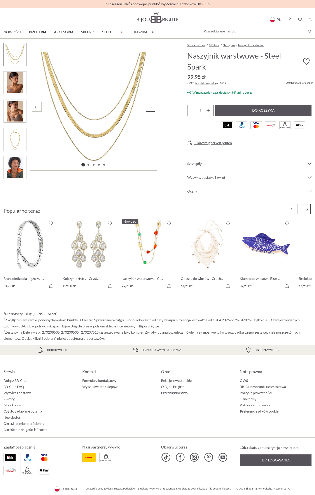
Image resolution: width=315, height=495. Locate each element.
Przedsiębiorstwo (174, 393)
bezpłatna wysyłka (205, 83)
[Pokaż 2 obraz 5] (88, 165)
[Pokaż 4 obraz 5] (99, 165)
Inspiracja (144, 32)
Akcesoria (64, 32)
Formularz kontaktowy (99, 380)
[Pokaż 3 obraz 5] (93, 165)
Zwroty (9, 399)
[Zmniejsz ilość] (192, 110)
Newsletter (12, 417)
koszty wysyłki (151, 488)
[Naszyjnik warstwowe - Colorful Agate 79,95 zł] (148, 255)
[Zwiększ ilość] (208, 110)
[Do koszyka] (51, 286)
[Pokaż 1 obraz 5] (83, 164)
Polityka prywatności (256, 393)
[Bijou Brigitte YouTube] (223, 457)
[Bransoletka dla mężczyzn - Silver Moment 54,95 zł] (30, 255)
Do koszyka (263, 110)
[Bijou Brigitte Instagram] (194, 457)
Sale (122, 32)
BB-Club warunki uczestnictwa (263, 386)
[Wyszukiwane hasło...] (257, 31)
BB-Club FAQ (14, 386)
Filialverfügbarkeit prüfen (213, 143)
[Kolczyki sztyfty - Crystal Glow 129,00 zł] (89, 255)
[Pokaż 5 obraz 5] (104, 165)
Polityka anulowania (255, 405)
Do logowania (276, 460)
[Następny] (150, 107)
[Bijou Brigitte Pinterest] (209, 457)
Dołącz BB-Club (15, 380)
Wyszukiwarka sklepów (99, 386)
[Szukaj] (309, 31)
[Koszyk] (310, 19)
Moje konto (12, 405)
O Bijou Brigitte (172, 386)
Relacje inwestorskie (176, 380)
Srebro (87, 32)
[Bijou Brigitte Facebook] (180, 457)
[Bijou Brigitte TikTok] (166, 457)
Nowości (12, 32)
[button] (289, 19)
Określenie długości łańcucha (25, 429)
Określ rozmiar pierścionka (24, 423)
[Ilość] (200, 110)
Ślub (106, 32)
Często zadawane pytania (23, 411)
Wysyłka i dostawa (18, 393)
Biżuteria (38, 32)
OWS (244, 380)
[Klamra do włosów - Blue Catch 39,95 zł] (266, 255)
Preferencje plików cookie (259, 411)
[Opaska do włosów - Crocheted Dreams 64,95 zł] (207, 255)
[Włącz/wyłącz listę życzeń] (306, 61)
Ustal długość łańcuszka (299, 82)
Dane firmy (248, 399)
